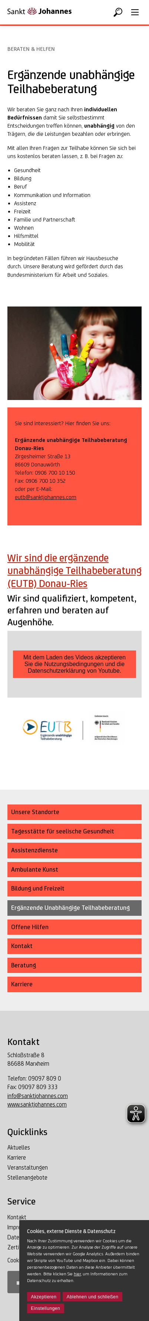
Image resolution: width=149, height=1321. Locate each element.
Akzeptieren (44, 1296)
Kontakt (16, 1217)
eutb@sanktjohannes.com (45, 497)
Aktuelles (18, 1147)
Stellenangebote (27, 1177)
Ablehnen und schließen (93, 1296)
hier (77, 1273)
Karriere (16, 1157)
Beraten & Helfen (31, 49)
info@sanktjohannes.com (37, 1095)
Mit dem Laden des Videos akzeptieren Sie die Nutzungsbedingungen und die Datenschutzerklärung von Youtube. (74, 664)
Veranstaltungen (27, 1167)
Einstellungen (45, 1308)
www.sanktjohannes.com (37, 1104)
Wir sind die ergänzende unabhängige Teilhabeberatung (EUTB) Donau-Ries (74, 570)
